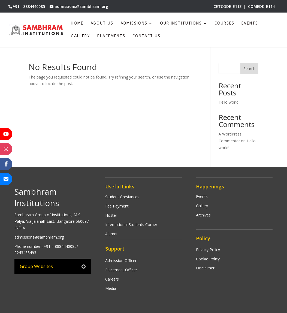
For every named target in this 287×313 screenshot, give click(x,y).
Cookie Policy (208, 258)
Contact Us (146, 36)
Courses (224, 24)
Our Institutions (181, 24)
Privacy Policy (208, 249)
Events (249, 24)
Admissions (133, 24)
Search (249, 68)
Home (77, 24)
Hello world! (229, 102)
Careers (112, 279)
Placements (111, 36)
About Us (101, 24)
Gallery (80, 36)
